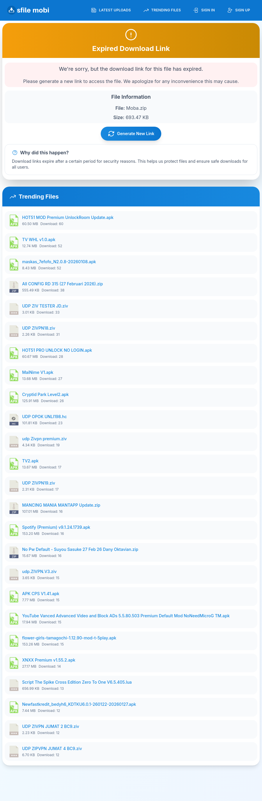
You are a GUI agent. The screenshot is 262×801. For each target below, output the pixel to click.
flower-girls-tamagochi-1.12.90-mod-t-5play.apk (69, 637)
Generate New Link (131, 133)
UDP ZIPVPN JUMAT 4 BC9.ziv (52, 748)
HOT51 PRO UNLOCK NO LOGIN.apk (57, 350)
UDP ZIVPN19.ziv (38, 482)
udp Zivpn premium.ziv (44, 438)
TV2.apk (30, 460)
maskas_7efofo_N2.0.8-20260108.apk (59, 261)
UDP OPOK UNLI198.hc (44, 416)
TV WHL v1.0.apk (38, 239)
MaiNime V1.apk (37, 372)
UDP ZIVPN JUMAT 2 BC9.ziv (50, 726)
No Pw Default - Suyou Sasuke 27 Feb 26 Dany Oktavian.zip (80, 549)
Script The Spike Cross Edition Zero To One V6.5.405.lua (77, 682)
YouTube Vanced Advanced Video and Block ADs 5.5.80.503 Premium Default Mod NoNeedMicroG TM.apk (126, 615)
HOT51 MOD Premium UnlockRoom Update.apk (68, 217)
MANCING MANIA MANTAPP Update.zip (61, 505)
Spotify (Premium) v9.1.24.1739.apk (56, 527)
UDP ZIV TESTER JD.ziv (45, 305)
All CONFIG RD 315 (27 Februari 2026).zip (62, 283)
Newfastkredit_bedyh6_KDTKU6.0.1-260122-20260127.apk (79, 704)
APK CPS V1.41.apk (40, 593)
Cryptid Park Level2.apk (45, 394)
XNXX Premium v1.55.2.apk (48, 659)
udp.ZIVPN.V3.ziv (39, 571)
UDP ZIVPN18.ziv (38, 328)
